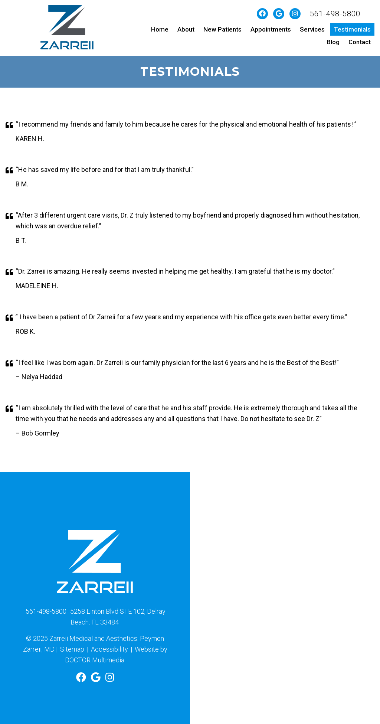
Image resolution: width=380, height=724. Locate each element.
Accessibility (109, 649)
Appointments (270, 29)
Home (159, 29)
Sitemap (72, 649)
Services (312, 29)
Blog (333, 42)
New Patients (222, 29)
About (185, 29)
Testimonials (352, 29)
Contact (359, 42)
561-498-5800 (335, 13)
